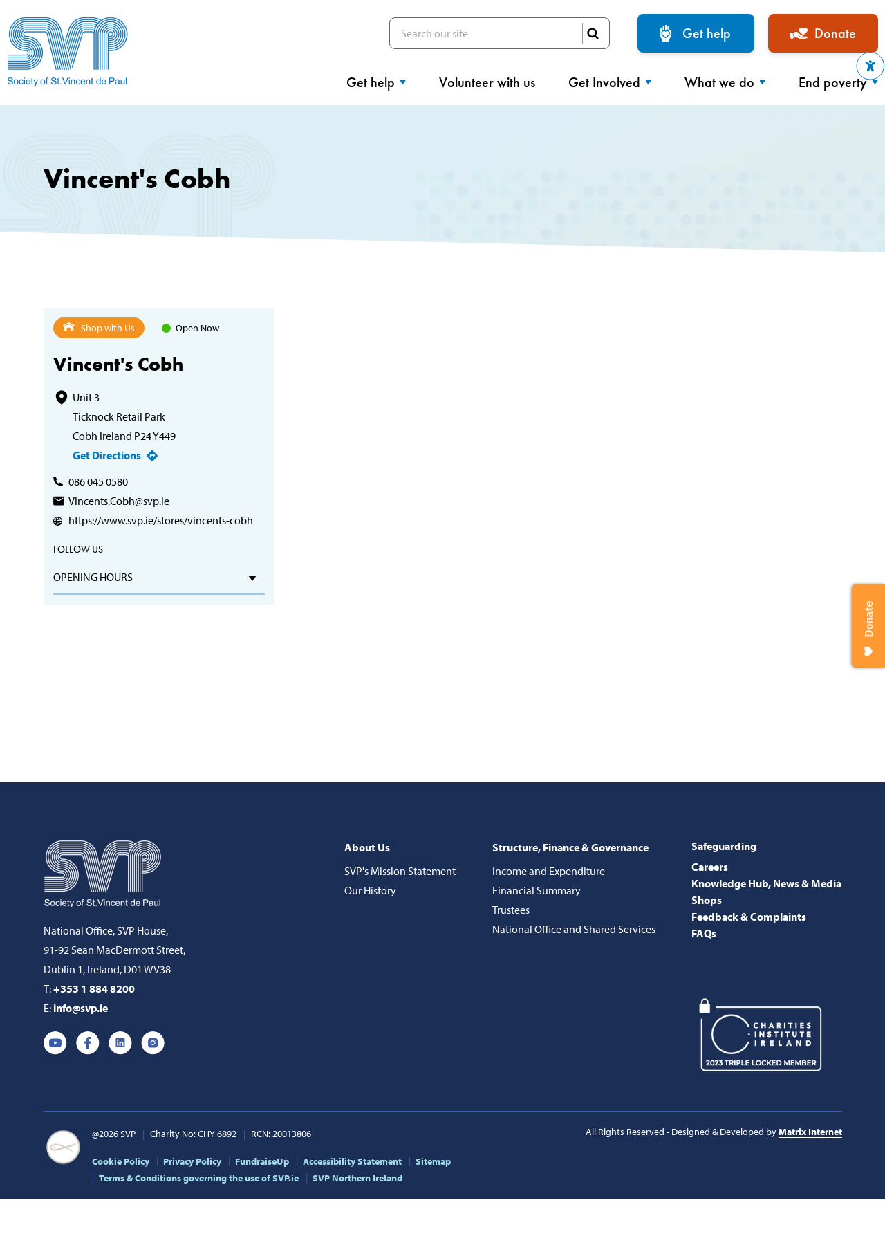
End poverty (838, 82)
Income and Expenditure (548, 871)
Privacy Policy (192, 1161)
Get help (706, 33)
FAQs (703, 933)
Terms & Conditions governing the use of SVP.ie (199, 1178)
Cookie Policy (120, 1161)
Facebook (88, 1043)
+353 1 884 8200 (94, 988)
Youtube (55, 1043)
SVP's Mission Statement (400, 871)
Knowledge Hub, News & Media (766, 883)
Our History (370, 890)
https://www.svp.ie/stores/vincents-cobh (160, 520)
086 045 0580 (98, 481)
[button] (870, 66)
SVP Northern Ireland (357, 1178)
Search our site (499, 33)
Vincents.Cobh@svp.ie (118, 501)
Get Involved (609, 82)
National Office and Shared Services (573, 929)
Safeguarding (723, 846)
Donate (835, 33)
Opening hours (93, 577)
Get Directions (107, 455)
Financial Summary (536, 890)
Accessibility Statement (352, 1161)
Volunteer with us (487, 82)
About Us (367, 847)
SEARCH (592, 33)
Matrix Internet (810, 1131)
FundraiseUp (262, 1161)
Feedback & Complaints (748, 916)
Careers (709, 867)
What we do (724, 82)
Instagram (153, 1043)
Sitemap (433, 1161)
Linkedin (120, 1043)
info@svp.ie (80, 1008)
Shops (706, 900)
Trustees (511, 910)
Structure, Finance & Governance (570, 847)
